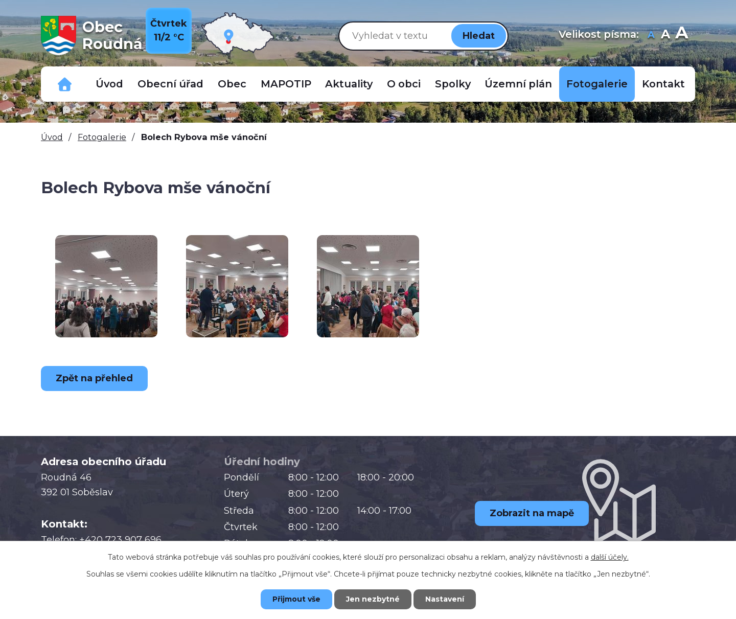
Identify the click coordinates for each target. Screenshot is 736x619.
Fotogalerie (597, 84)
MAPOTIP (286, 84)
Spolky (453, 84)
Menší (651, 35)
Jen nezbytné (373, 599)
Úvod (109, 84)
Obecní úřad (170, 84)
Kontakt (663, 84)
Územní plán (518, 84)
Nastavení (444, 599)
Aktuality (349, 84)
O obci (404, 84)
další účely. (610, 557)
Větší (681, 35)
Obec (232, 84)
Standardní (665, 35)
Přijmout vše (296, 599)
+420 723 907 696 (120, 539)
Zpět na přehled (94, 378)
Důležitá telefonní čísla (65, 84)
